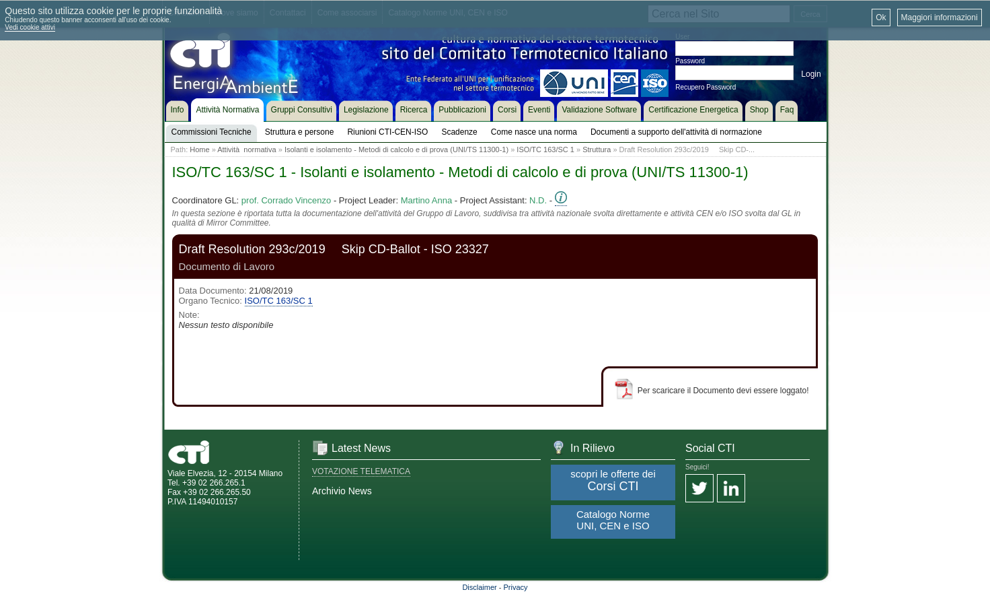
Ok (881, 17)
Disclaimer (479, 587)
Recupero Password (705, 87)
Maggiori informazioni (939, 17)
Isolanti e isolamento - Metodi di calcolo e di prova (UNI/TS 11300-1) (396, 149)
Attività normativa (246, 149)
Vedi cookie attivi (30, 27)
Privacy (516, 587)
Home (199, 149)
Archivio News (342, 491)
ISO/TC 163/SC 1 (545, 149)
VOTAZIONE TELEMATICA (361, 471)
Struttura (596, 149)
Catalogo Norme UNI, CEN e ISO (613, 519)
